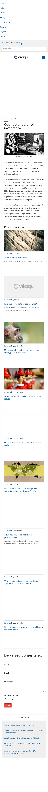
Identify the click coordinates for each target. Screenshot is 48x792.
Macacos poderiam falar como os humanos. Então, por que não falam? (23, 351)
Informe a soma (11, 695)
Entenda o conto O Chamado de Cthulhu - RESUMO (21, 738)
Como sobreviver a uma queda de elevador (19, 725)
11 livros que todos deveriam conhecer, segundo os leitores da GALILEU (21, 582)
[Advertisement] (23, 86)
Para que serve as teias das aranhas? (20, 304)
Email (6, 673)
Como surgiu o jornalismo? (16, 257)
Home (7, 43)
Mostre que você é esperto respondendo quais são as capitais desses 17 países (22, 490)
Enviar (8, 705)
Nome (6, 664)
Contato (17, 43)
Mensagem (9, 682)
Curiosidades (26, 119)
